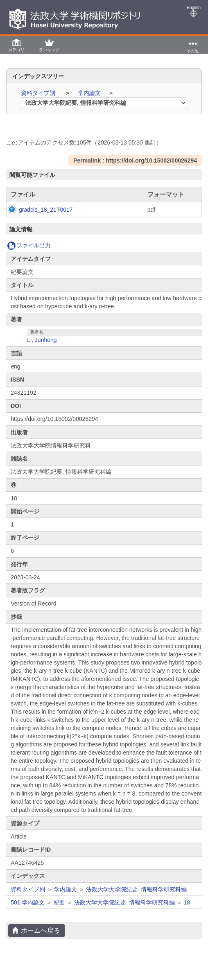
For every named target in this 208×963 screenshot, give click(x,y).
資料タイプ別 (39, 93)
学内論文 (90, 93)
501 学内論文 (28, 902)
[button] (16, 45)
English (194, 11)
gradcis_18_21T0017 (46, 209)
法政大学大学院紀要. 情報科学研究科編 (136, 889)
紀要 (59, 902)
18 (187, 902)
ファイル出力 (29, 245)
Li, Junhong (42, 340)
